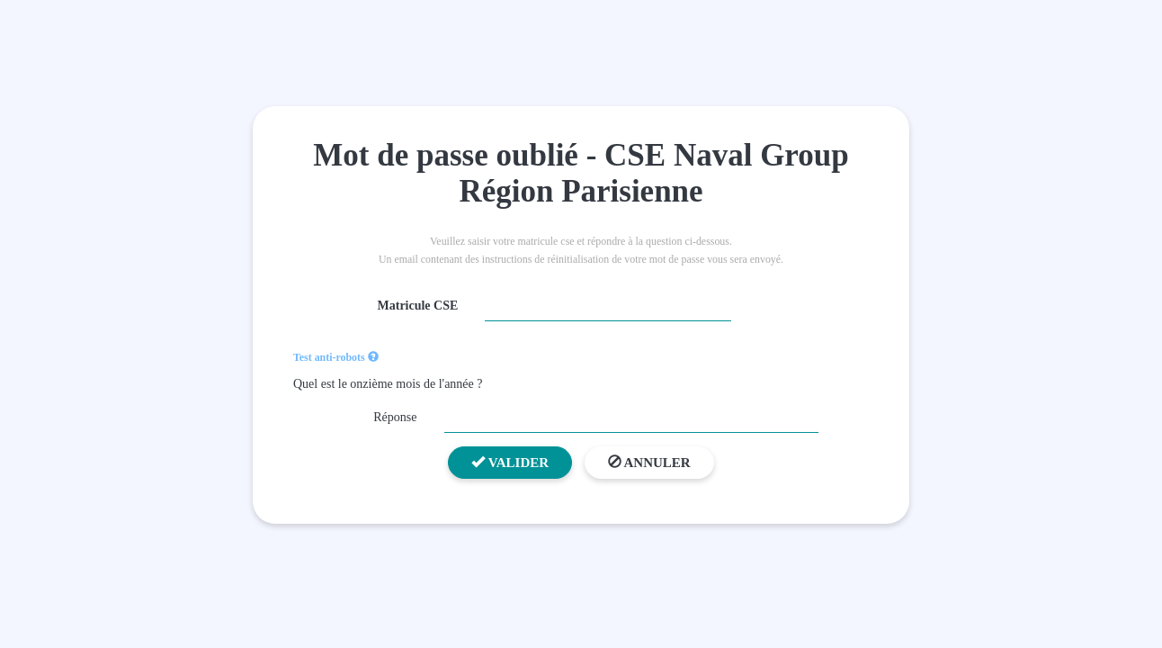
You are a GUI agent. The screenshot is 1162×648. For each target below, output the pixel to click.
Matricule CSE (418, 305)
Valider (510, 462)
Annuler (649, 462)
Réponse (394, 417)
